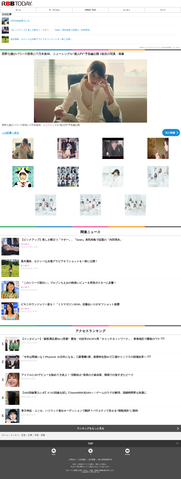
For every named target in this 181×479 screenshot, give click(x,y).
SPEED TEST (90, 10)
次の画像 (170, 132)
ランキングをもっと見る (90, 428)
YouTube (127, 454)
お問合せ (72, 459)
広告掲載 (82, 459)
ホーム (18, 10)
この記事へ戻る (10, 132)
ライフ (162, 10)
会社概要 (91, 459)
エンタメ (126, 10)
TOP (90, 443)
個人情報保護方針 (105, 459)
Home (53, 454)
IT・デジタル (54, 10)
